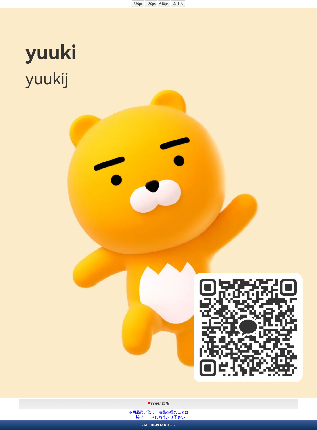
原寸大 (178, 4)
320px (138, 4)
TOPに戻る (158, 404)
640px (164, 4)
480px (151, 4)
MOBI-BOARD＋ (158, 425)
